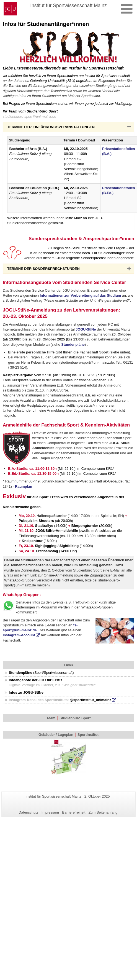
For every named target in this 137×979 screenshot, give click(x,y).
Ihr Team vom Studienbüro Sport (30, 111)
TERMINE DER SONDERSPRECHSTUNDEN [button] (52, 269)
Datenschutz (28, 812)
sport (7, 630)
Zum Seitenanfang (103, 812)
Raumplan (23, 486)
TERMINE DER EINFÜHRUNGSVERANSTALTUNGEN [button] (59, 128)
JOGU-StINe (86, 329)
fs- (75, 625)
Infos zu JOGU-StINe (26, 692)
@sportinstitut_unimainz (90, 700)
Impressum (50, 812)
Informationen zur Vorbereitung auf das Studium (80, 295)
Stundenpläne (73, 344)
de (35, 630)
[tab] (68, 127)
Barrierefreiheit (73, 812)
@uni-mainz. (22, 630)
